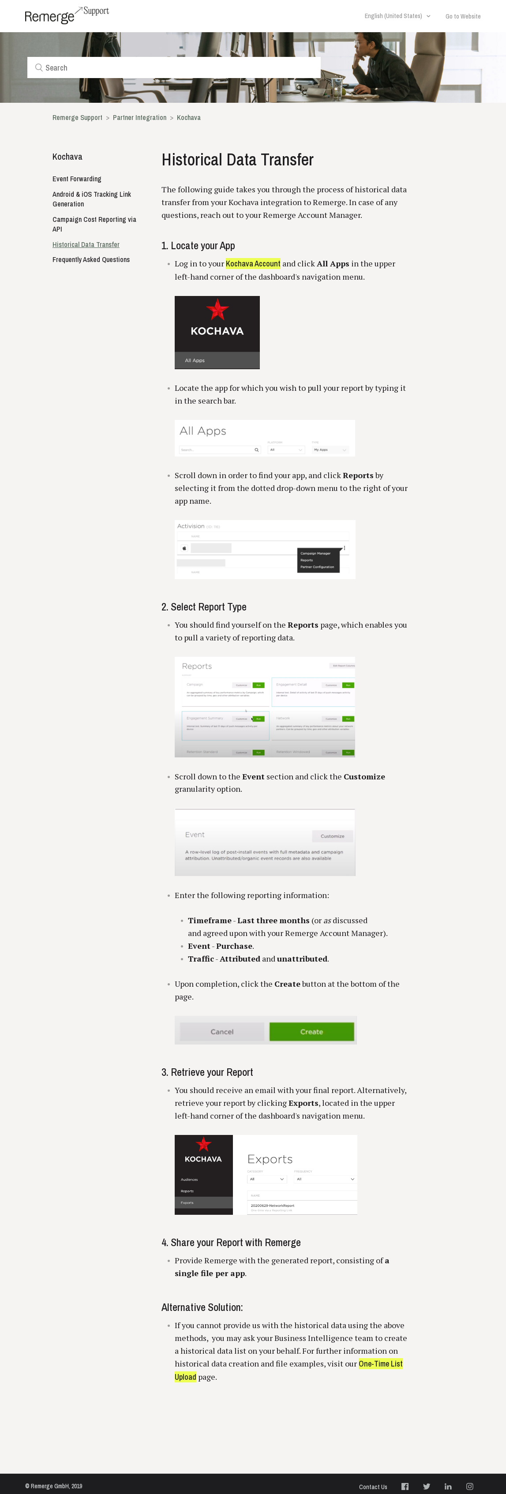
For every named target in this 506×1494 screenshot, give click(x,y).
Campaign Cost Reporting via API (94, 224)
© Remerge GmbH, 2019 (53, 1486)
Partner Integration (139, 117)
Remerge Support (77, 117)
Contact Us (373, 1487)
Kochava (189, 117)
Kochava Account (253, 263)
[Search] (174, 67)
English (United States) (394, 16)
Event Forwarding (76, 178)
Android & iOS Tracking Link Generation (91, 199)
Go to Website (463, 16)
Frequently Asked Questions (91, 259)
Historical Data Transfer (86, 244)
